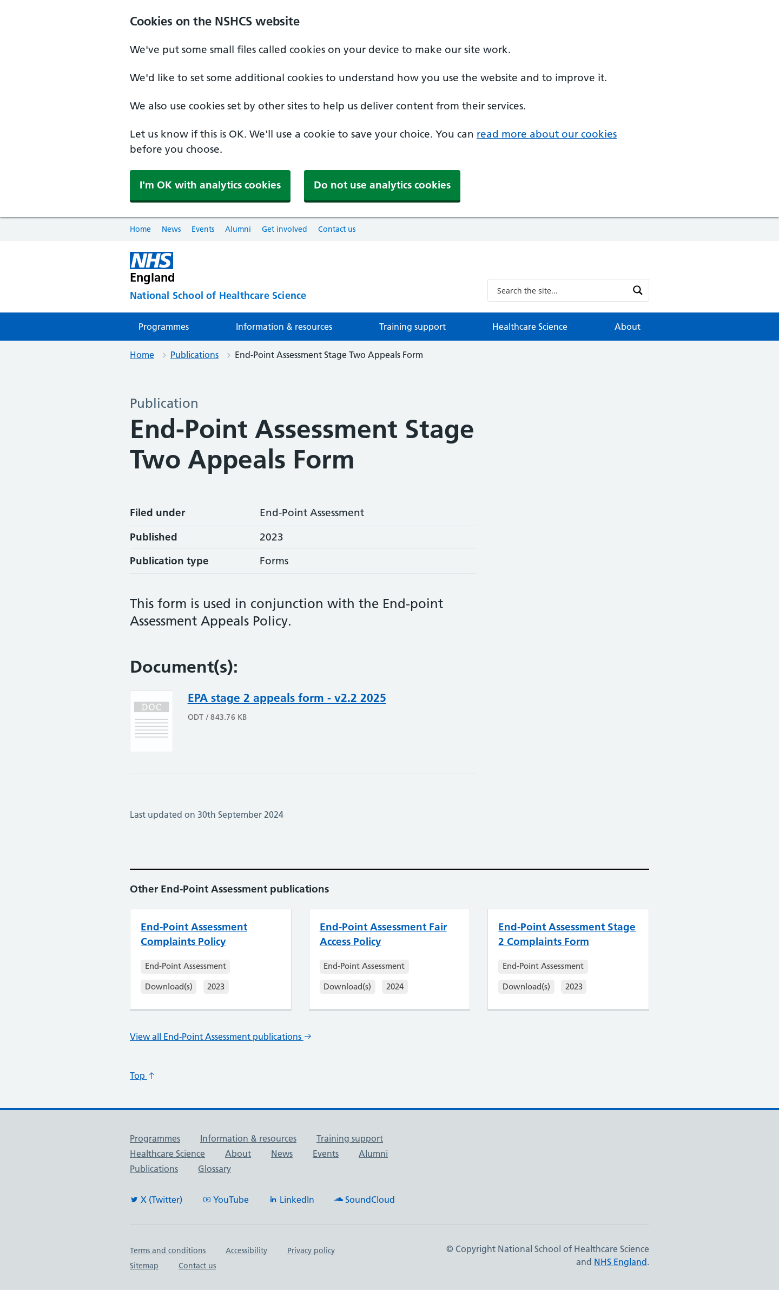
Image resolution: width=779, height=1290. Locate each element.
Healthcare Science (529, 326)
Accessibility (246, 1250)
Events (203, 229)
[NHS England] (300, 268)
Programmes (163, 326)
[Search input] (561, 290)
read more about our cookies (547, 134)
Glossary (214, 1168)
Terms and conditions (168, 1250)
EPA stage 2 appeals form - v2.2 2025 (287, 698)
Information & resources (284, 326)
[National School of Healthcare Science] (300, 296)
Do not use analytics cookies (382, 185)
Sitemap (144, 1266)
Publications (194, 354)
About (628, 326)
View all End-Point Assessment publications (221, 1036)
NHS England (620, 1261)
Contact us (336, 229)
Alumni (238, 229)
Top (143, 1075)
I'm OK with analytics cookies (210, 185)
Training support (412, 326)
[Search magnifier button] (637, 290)
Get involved (284, 229)
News (171, 229)
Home (140, 229)
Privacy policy (311, 1250)
